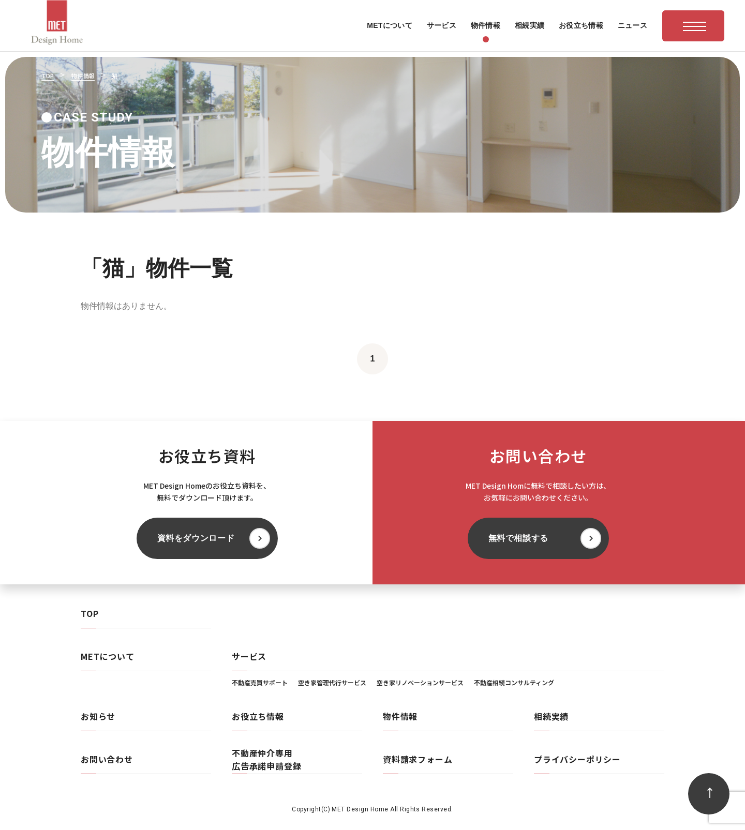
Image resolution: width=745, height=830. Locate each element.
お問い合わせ (107, 759)
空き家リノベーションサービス (420, 682)
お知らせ (98, 716)
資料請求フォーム (417, 759)
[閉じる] (562, 698)
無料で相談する (518, 538)
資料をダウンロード (196, 538)
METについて (108, 656)
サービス (249, 656)
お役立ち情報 (258, 716)
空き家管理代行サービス (332, 682)
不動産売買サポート (260, 682)
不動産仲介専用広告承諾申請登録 (266, 759)
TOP (89, 613)
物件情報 (400, 716)
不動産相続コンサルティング (514, 682)
